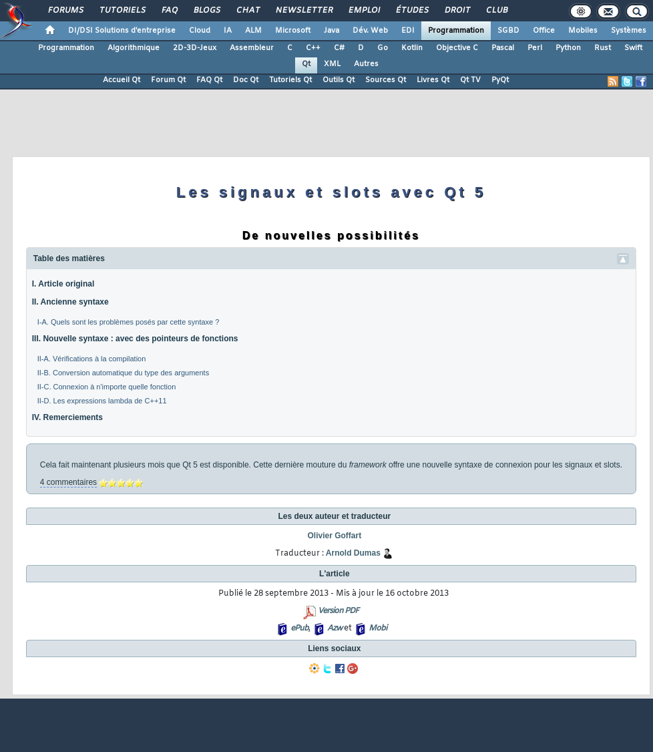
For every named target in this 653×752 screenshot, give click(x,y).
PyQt (500, 80)
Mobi (378, 628)
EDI (408, 30)
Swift (633, 48)
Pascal (502, 48)
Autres (366, 64)
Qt (306, 64)
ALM (253, 30)
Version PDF (338, 611)
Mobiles (583, 30)
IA (228, 30)
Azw (334, 628)
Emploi (364, 10)
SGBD (508, 30)
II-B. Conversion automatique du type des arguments (123, 373)
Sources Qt (385, 80)
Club (496, 10)
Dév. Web (370, 30)
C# (339, 48)
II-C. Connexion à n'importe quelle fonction (106, 387)
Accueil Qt (121, 80)
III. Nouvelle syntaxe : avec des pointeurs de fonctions (135, 338)
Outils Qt (338, 80)
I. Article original (63, 284)
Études (411, 10)
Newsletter (303, 10)
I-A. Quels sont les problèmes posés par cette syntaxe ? (128, 322)
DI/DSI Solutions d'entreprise (122, 30)
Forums (65, 10)
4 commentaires (68, 482)
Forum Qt (168, 80)
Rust (602, 48)
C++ (313, 48)
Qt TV (470, 80)
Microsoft (292, 30)
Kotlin (412, 48)
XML (332, 64)
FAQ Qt (209, 80)
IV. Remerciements (67, 417)
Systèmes (628, 30)
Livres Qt (433, 80)
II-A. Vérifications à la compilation (91, 359)
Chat (247, 10)
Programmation (456, 30)
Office (544, 30)
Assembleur (252, 48)
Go (382, 48)
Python (568, 48)
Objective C (457, 48)
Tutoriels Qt (290, 80)
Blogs (206, 10)
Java (331, 30)
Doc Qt (245, 80)
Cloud (199, 30)
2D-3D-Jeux (194, 48)
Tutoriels (121, 10)
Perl (534, 48)
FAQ (169, 10)
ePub (299, 628)
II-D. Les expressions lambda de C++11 (102, 401)
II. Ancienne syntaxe (70, 302)
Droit (457, 10)
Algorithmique (133, 48)
